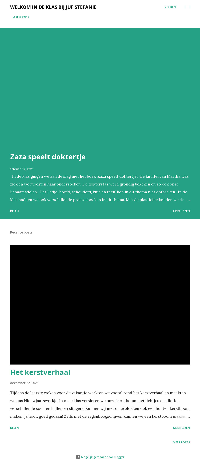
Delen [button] (14, 211)
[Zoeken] (170, 7)
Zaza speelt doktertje (48, 156)
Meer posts (181, 442)
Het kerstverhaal (40, 372)
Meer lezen (181, 211)
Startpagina (20, 17)
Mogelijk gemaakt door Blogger (100, 457)
